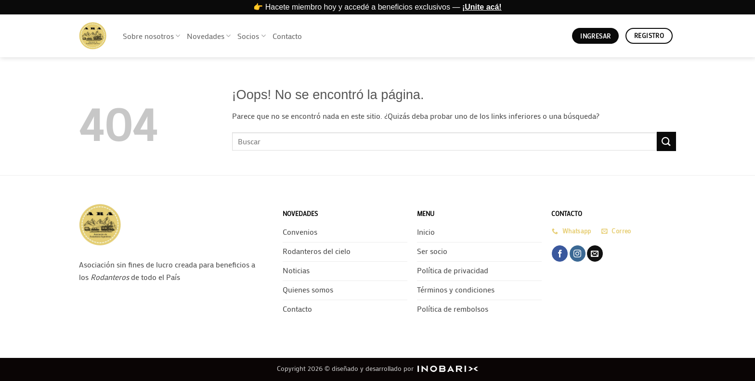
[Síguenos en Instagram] (578, 253)
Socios (251, 36)
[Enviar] (666, 141)
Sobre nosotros (151, 36)
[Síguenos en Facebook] (560, 253)
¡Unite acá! (482, 7)
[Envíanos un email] (595, 253)
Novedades (209, 36)
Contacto (287, 36)
